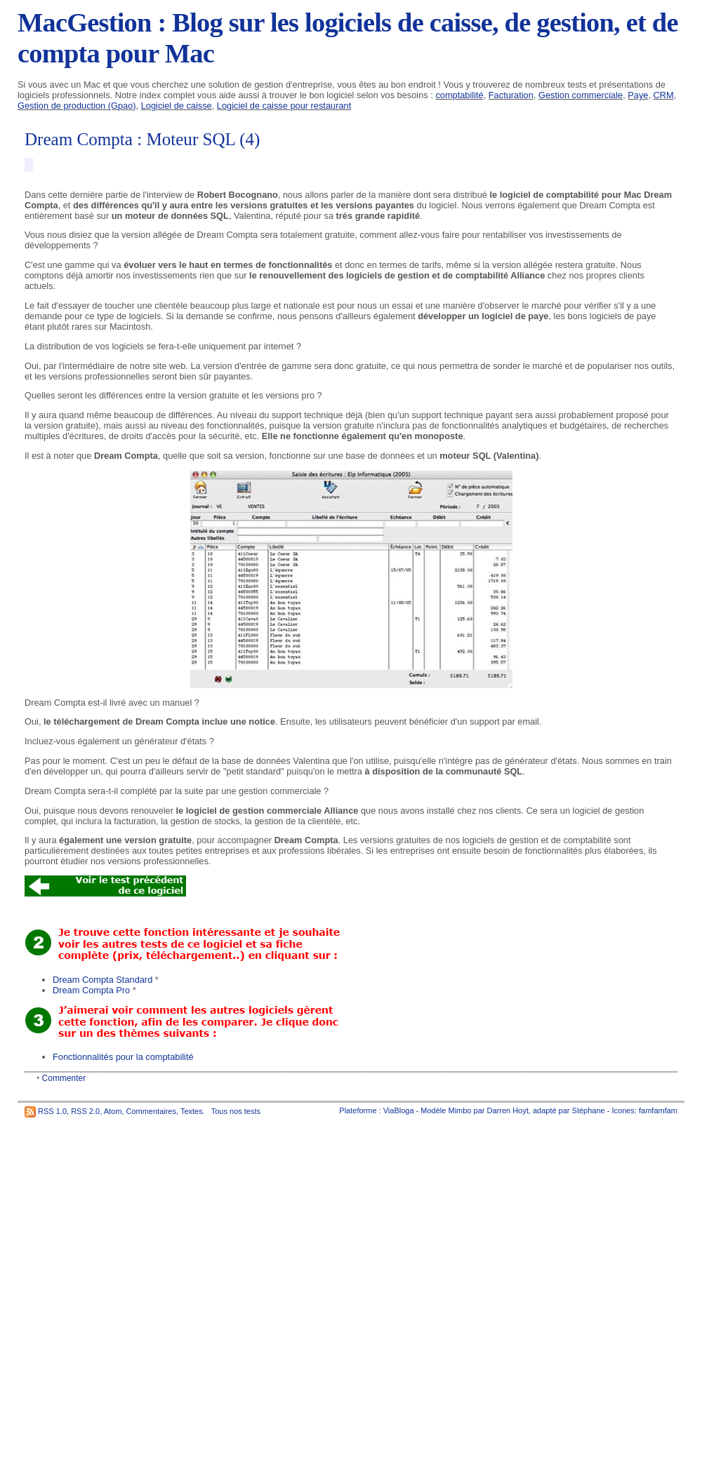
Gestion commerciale (580, 95)
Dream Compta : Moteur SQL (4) (142, 139)
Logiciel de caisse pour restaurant (284, 105)
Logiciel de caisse (176, 105)
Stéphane (588, 1110)
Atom (113, 1111)
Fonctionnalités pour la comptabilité (123, 1057)
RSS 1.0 (52, 1111)
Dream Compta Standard (102, 979)
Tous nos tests (235, 1111)
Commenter (64, 1078)
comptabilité (459, 95)
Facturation (511, 95)
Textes (191, 1111)
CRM (664, 95)
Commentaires (151, 1111)
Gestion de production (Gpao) (77, 105)
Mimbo (459, 1110)
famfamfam (658, 1110)
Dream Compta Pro (91, 990)
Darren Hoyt (508, 1110)
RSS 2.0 (85, 1111)
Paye (638, 95)
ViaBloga (398, 1110)
